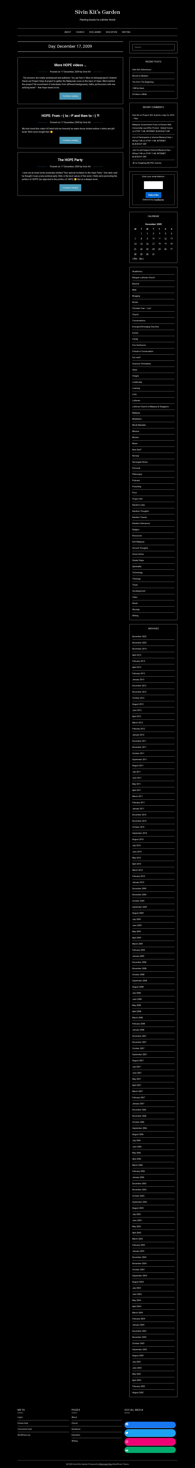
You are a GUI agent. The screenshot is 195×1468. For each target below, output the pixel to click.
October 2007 (138, 1048)
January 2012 (138, 735)
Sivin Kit (87, 71)
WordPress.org (24, 1435)
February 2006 (138, 1171)
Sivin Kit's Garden (97, 11)
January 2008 (138, 1030)
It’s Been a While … (140, 94)
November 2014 (139, 649)
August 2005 (138, 1208)
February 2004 (138, 1319)
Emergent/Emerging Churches (145, 326)
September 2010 (139, 833)
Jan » (141, 258)
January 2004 (138, 1325)
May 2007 (136, 1079)
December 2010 (139, 815)
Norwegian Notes (140, 462)
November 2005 (139, 1189)
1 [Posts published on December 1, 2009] (141, 233)
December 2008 (139, 962)
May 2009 (136, 931)
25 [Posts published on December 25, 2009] (159, 249)
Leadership (137, 382)
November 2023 (139, 636)
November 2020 (139, 642)
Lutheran (136, 400)
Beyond (135, 284)
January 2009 (138, 956)
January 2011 (138, 808)
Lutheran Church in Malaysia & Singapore (150, 406)
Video (134, 597)
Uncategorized (138, 591)
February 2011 (138, 802)
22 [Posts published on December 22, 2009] (141, 249)
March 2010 (137, 870)
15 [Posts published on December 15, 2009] (141, 243)
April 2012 (136, 716)
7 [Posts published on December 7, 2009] (135, 238)
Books (135, 302)
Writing (126, 32)
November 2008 (139, 968)
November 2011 (139, 747)
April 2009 (136, 937)
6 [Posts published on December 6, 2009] (171, 233)
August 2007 (138, 1060)
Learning (136, 388)
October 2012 (138, 698)
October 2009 (138, 901)
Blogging (136, 296)
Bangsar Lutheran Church (143, 277)
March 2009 (137, 944)
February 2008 (138, 1024)
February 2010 (138, 876)
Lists (134, 394)
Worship (136, 609)
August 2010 (138, 839)
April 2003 (136, 1380)
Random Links (138, 505)
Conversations (138, 320)
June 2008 (137, 999)
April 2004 (136, 1306)
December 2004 (139, 1257)
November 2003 (139, 1337)
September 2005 (139, 1202)
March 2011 (137, 796)
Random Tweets (139, 517)
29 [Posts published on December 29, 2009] (141, 254)
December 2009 (139, 888)
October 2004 (138, 1269)
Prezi (134, 492)
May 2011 (136, 784)
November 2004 (139, 1263)
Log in (20, 1417)
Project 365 (137, 499)
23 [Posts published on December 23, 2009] (147, 249)
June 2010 (137, 851)
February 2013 (138, 673)
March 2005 (137, 1239)
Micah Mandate (139, 425)
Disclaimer (95, 32)
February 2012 (138, 728)
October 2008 (138, 974)
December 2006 (139, 1110)
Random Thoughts (140, 511)
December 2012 (139, 685)
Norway (135, 456)
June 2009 (137, 925)
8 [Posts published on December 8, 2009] (141, 238)
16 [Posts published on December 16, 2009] (147, 243)
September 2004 (139, 1275)
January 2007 (138, 1103)
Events (135, 333)
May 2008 (136, 1005)
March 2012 (137, 722)
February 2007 (138, 1097)
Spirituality (136, 566)
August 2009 (138, 913)
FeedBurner (159, 199)
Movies (135, 437)
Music (135, 443)
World (134, 603)
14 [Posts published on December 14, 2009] (135, 243)
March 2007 (137, 1091)
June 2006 (137, 1146)
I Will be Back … (139, 88)
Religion (135, 529)
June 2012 (137, 710)
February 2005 (138, 1245)
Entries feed (23, 1423)
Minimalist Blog (105, 1464)
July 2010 (136, 845)
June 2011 (137, 778)
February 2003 (138, 1386)
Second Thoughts (140, 548)
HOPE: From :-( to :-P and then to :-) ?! (70, 115)
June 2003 (137, 1368)
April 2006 (136, 1159)
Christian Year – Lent (141, 308)
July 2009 (136, 919)
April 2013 (136, 667)
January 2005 (138, 1251)
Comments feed (25, 1429)
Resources (137, 535)
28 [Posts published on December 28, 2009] (135, 254)
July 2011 (136, 772)
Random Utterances (141, 523)
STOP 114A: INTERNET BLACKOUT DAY (152, 131)
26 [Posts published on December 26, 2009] (165, 249)
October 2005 (138, 1196)
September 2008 (139, 980)
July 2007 (136, 1067)
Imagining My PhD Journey (149, 163)
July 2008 (136, 993)
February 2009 (138, 950)
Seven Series (138, 554)
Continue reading (70, 96)
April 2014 (136, 655)
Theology (136, 579)
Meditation (137, 419)
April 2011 (136, 790)
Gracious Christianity (141, 363)
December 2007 (139, 1036)
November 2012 (139, 692)
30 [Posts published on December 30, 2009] (147, 254)
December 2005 (139, 1183)
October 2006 (138, 1122)
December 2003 (139, 1331)
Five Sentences (139, 345)
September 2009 (139, 907)
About (67, 32)
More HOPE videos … (70, 64)
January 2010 (138, 882)
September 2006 (139, 1128)
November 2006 (139, 1116)
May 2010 (136, 858)
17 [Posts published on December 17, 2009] (153, 243)
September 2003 (139, 1349)
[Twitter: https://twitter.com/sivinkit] (150, 1432)
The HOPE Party (70, 160)
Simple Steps (138, 560)
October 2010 (138, 827)
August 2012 (138, 704)
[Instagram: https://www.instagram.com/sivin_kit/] (150, 1441)
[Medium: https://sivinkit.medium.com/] (150, 1450)
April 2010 (136, 864)
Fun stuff (136, 357)
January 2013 (138, 679)
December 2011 (139, 741)
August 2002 (138, 1392)
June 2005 (137, 1220)
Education (111, 32)
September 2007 (139, 1054)
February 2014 (138, 661)
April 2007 (136, 1085)
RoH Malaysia (138, 542)
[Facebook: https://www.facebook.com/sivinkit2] (150, 1424)
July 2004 (136, 1288)
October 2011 (138, 753)
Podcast (136, 480)
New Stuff (136, 449)
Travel (135, 585)
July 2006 (136, 1140)
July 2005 (136, 1214)
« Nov (134, 258)
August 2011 (138, 765)
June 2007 (137, 1073)
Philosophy (137, 474)
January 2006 (138, 1177)
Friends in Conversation (142, 351)
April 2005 (136, 1233)
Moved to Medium (140, 76)
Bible (134, 290)
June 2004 (137, 1294)
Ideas (134, 370)
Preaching (136, 486)
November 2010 (139, 821)
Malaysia (136, 413)
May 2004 (136, 1300)
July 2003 (136, 1362)
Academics (137, 271)
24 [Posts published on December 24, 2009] (153, 249)
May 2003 (136, 1374)
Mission (135, 431)
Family (135, 339)
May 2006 (136, 1153)
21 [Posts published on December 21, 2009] (135, 249)
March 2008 (137, 1017)
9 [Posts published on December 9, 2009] (147, 238)
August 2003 (138, 1355)
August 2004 (138, 1282)
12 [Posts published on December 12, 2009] (165, 238)
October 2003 (138, 1343)
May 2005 (136, 1226)
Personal (136, 468)
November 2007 (139, 1042)
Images (135, 376)
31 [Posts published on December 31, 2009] (153, 254)
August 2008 (138, 987)
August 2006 (138, 1134)
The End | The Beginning (143, 82)
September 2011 (139, 759)
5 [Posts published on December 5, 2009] (165, 233)
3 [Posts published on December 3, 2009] (153, 233)
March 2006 (137, 1165)
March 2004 (137, 1312)
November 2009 (139, 894)
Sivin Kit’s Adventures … (142, 69)
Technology (137, 572)
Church (80, 32)
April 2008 (136, 1011)
